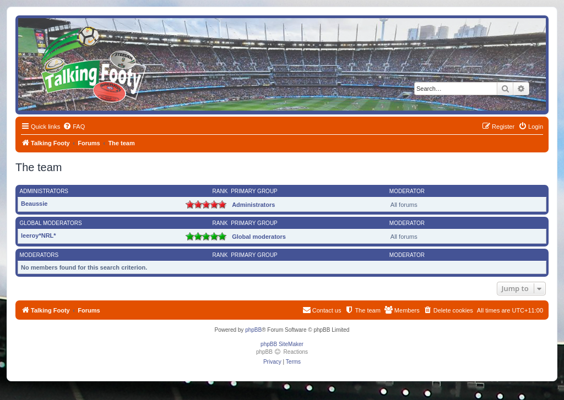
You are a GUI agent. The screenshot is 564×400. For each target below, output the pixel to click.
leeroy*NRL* (38, 235)
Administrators (44, 191)
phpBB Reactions (282, 352)
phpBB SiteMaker (282, 344)
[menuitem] (74, 126)
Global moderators (51, 223)
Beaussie (34, 203)
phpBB (253, 330)
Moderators (39, 255)
